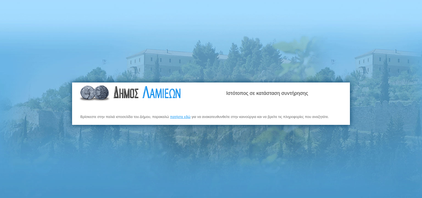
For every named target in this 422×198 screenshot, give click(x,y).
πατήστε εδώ (180, 117)
